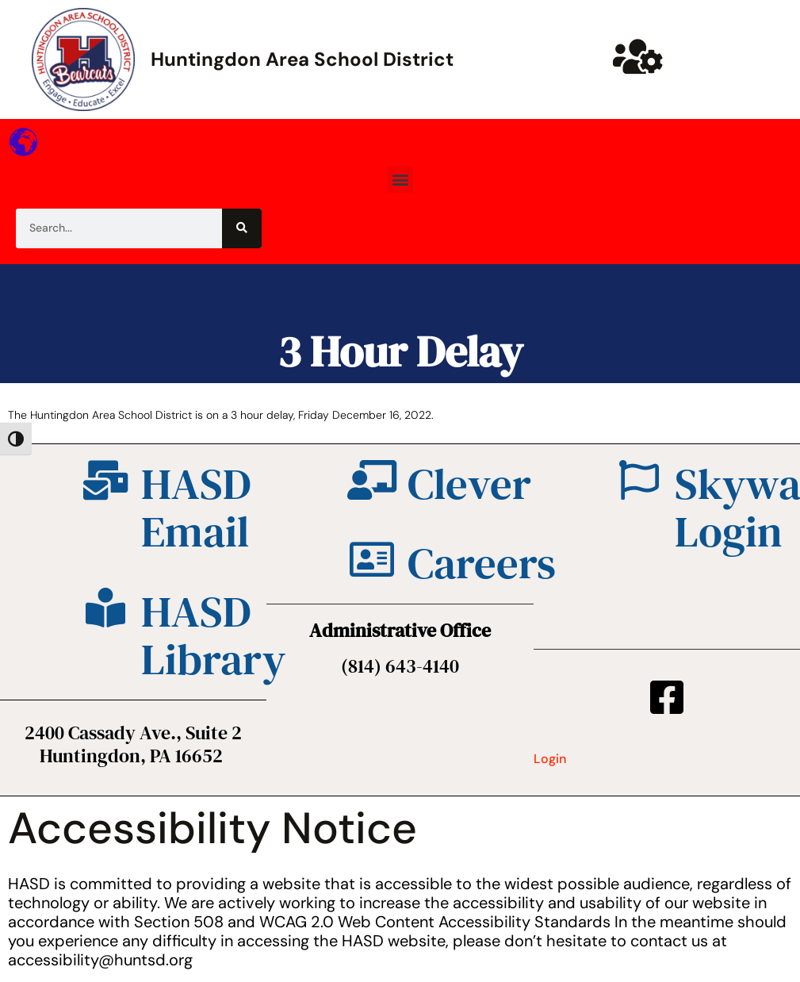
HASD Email (196, 508)
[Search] (242, 228)
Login (550, 758)
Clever (469, 483)
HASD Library (213, 635)
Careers (482, 563)
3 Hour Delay (400, 351)
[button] (400, 180)
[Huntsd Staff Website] (637, 56)
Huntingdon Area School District (302, 59)
